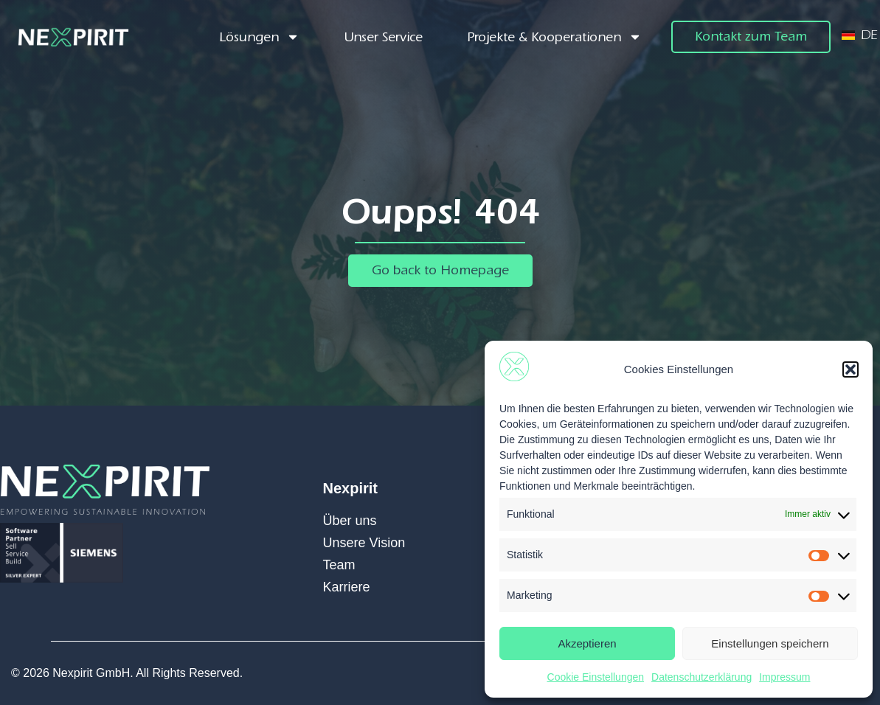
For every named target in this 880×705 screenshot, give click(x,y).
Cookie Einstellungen (596, 677)
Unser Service (383, 37)
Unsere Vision (364, 542)
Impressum (784, 677)
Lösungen (259, 37)
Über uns (350, 520)
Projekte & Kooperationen (554, 37)
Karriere (346, 587)
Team (339, 565)
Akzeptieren (587, 643)
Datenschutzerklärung (701, 677)
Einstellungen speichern (769, 643)
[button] (850, 369)
